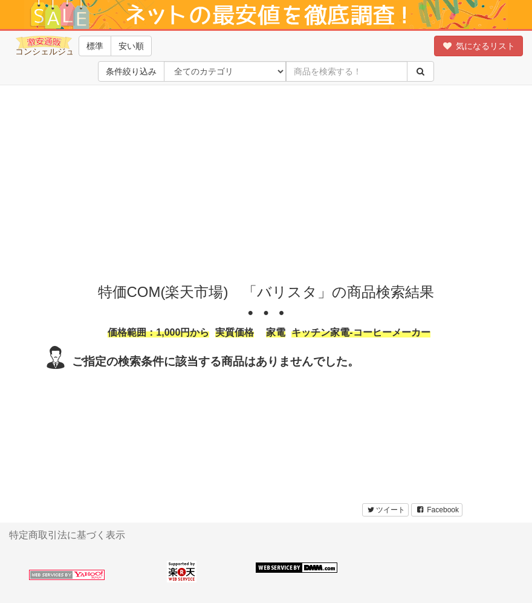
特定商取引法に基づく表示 (67, 535)
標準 (94, 46)
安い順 (131, 46)
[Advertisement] (266, 181)
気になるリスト (478, 46)
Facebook (437, 510)
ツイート (385, 510)
